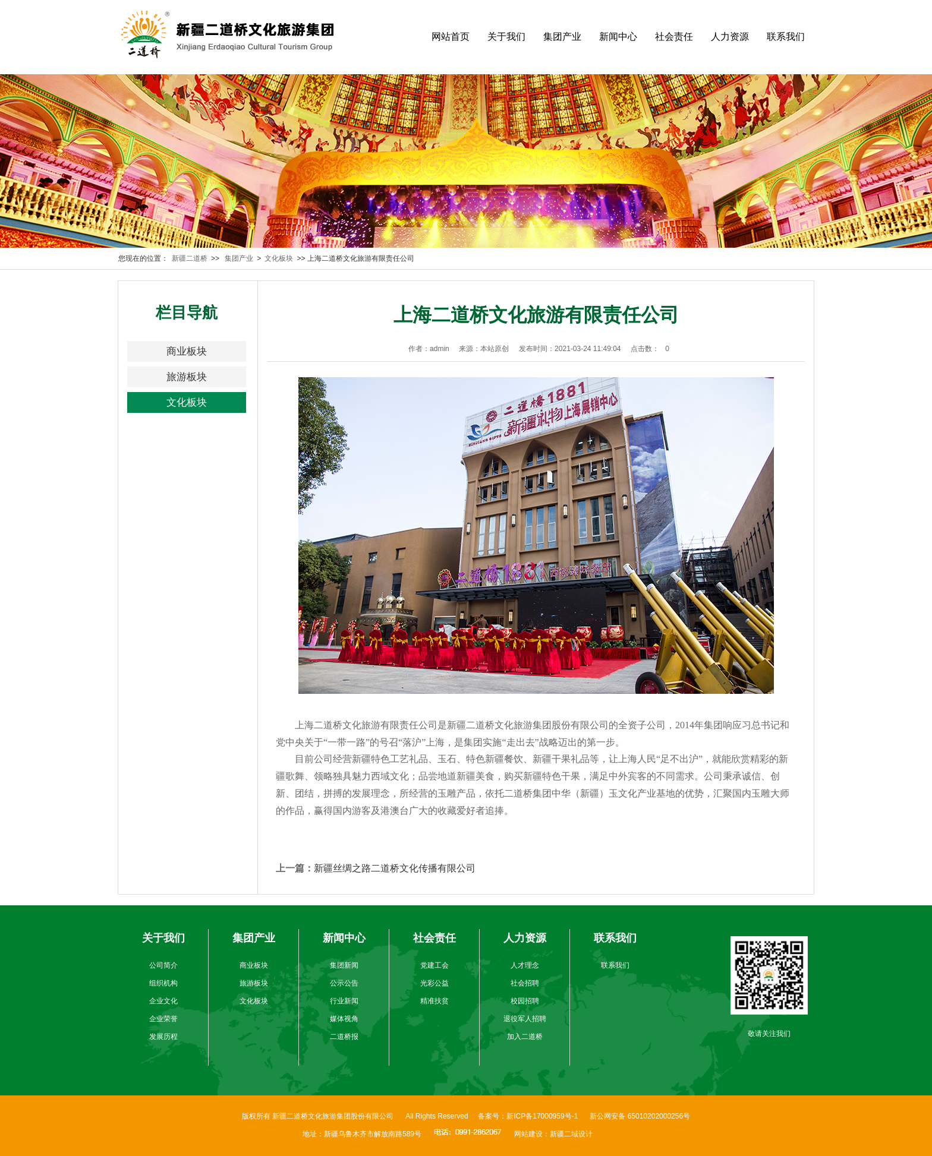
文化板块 (279, 258)
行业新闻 (344, 1001)
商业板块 (186, 351)
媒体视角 (344, 1019)
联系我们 (786, 36)
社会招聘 (525, 983)
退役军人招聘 (524, 1019)
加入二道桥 (525, 1036)
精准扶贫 (434, 1001)
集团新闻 (344, 965)
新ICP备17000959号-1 (542, 1116)
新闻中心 (618, 36)
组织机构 (163, 983)
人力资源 (730, 36)
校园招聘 (525, 1001)
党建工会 (434, 965)
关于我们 (506, 36)
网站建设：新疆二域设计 (553, 1134)
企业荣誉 (163, 1019)
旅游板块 (186, 377)
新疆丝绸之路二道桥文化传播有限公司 (395, 868)
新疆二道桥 (189, 258)
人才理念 (525, 965)
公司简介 (163, 965)
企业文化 (163, 1001)
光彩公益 (434, 983)
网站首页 (451, 36)
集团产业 (562, 36)
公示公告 (344, 983)
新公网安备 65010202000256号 (640, 1116)
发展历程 (163, 1036)
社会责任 (674, 36)
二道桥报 (344, 1036)
